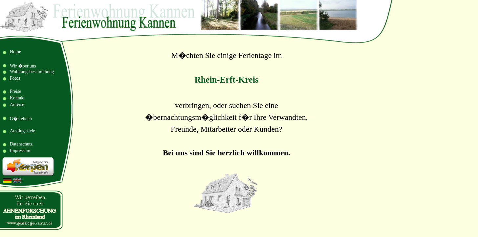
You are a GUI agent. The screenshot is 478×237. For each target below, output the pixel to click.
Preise (15, 91)
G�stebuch (21, 118)
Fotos (15, 78)
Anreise (17, 104)
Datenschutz (21, 144)
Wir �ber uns (23, 66)
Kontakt (17, 97)
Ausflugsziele (22, 130)
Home (15, 51)
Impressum (20, 150)
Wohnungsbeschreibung (32, 71)
